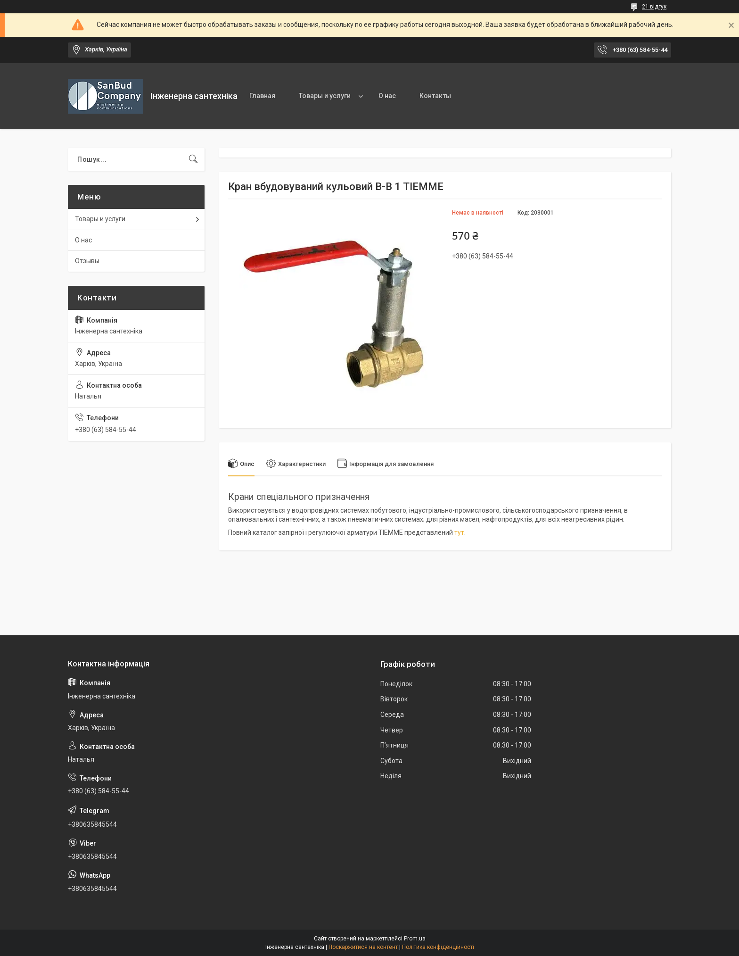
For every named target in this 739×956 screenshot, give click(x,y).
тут (459, 532)
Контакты (435, 96)
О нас (387, 96)
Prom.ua (415, 938)
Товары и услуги (325, 96)
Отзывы (87, 261)
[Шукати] (193, 159)
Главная (262, 96)
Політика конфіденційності (438, 947)
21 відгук (654, 6)
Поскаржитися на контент (363, 947)
